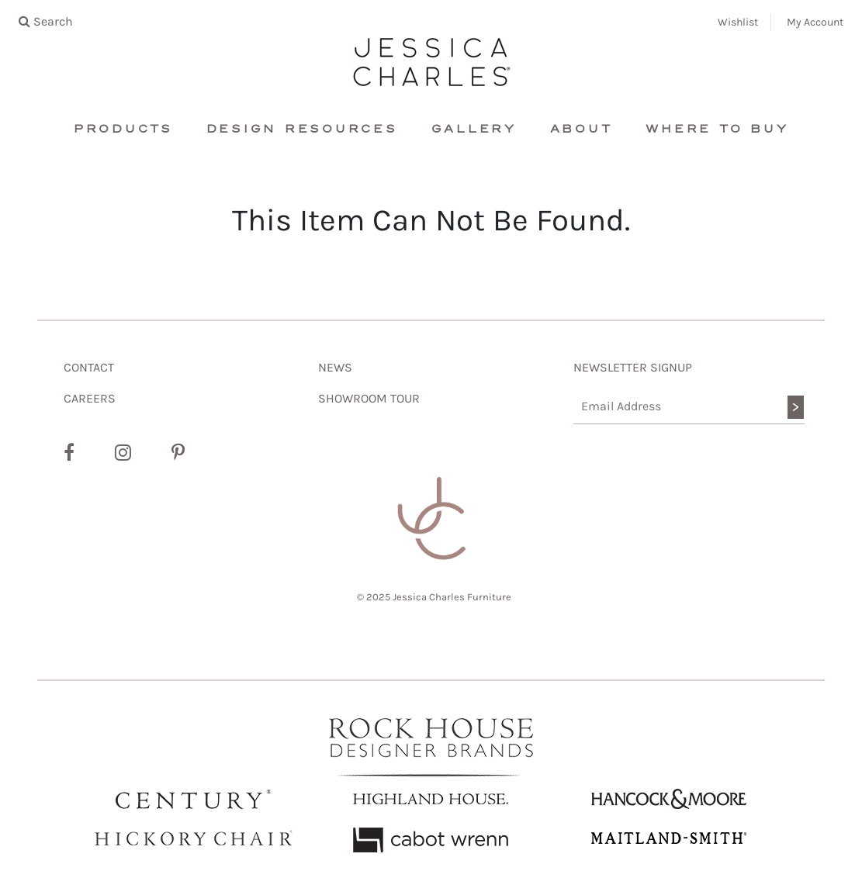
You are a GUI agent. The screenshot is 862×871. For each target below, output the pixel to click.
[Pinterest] (178, 453)
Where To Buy (717, 129)
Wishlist (738, 22)
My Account (815, 22)
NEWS (335, 367)
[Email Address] (689, 406)
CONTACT (89, 367)
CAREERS (90, 398)
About (581, 129)
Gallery (474, 129)
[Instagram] (123, 453)
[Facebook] (69, 453)
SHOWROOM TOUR (369, 398)
